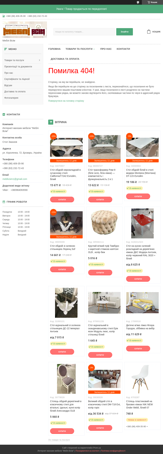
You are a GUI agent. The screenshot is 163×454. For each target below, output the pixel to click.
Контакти (123, 49)
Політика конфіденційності (113, 451)
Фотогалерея (11, 97)
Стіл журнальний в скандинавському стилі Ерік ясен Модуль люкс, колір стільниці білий (103, 330)
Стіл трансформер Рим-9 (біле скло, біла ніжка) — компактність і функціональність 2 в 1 (101, 175)
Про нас (8, 73)
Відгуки (8, 85)
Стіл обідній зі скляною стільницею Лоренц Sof (62, 247)
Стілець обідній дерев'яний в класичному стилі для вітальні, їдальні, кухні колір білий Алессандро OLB (65, 406)
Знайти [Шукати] (125, 31)
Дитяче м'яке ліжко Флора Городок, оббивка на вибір (140, 327)
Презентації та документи (18, 66)
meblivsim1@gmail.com (14, 179)
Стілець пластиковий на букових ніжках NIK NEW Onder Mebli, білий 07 (139, 404)
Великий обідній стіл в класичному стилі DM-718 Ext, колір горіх (104, 404)
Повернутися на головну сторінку (66, 100)
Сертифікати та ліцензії (17, 79)
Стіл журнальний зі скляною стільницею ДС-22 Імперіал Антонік (65, 328)
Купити (62, 200)
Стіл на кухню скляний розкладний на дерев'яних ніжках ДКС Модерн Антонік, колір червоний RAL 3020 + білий (141, 252)
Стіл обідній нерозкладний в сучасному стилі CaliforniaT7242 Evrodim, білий (65, 175)
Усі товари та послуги (59, 440)
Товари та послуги (14, 60)
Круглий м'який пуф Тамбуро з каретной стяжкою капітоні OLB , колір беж (103, 249)
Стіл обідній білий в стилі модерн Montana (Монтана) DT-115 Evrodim (141, 173)
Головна (54, 49)
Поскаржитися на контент (87, 451)
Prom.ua (97, 448)
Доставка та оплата (14, 91)
